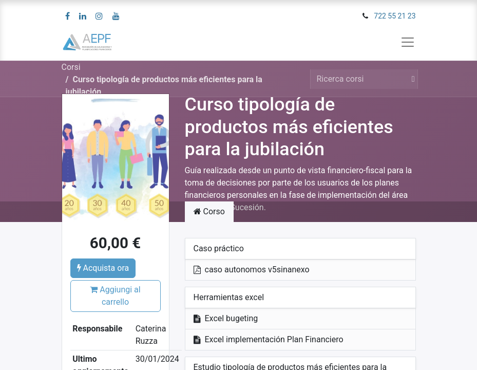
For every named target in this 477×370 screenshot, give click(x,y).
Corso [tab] (209, 211)
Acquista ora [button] (103, 268)
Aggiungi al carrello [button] (115, 296)
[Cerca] (411, 79)
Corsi (71, 67)
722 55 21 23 (394, 16)
